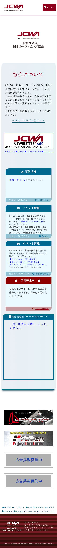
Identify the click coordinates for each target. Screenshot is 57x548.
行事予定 (50, 507)
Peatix (44, 236)
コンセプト (18, 507)
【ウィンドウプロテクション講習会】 (28, 264)
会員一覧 (38, 507)
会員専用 (18, 511)
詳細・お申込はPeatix (32, 221)
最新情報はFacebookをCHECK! (28, 316)
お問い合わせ (40, 308)
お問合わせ (30, 511)
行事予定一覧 (40, 274)
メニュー (49, 7)
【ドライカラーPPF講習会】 (23, 259)
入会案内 (7, 511)
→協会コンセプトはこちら (28, 120)
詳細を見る (42, 200)
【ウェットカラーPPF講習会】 (24, 262)
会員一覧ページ (17, 180)
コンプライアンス (46, 511)
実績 (29, 507)
